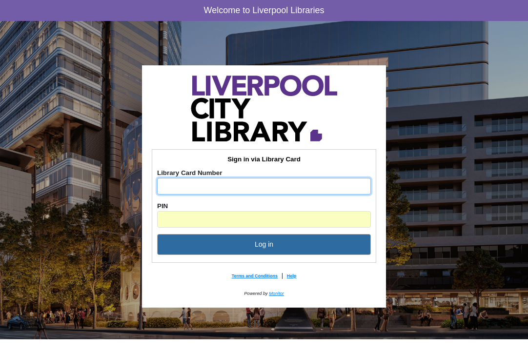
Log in (264, 244)
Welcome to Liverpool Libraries (264, 10)
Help (292, 275)
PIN (162, 206)
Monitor (276, 293)
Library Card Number (189, 172)
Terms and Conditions (255, 275)
